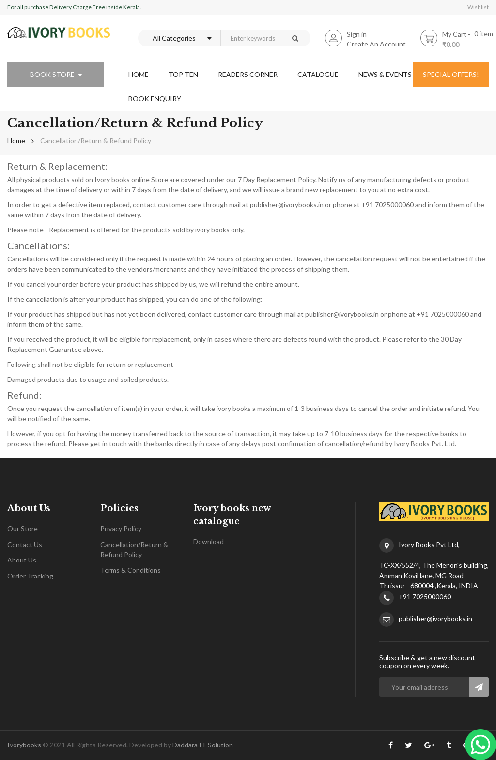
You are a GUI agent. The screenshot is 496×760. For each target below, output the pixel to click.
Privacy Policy (120, 528)
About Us (21, 560)
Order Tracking (30, 576)
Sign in (357, 34)
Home (16, 141)
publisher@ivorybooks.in (435, 618)
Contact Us (24, 544)
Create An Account (376, 44)
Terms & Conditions (130, 570)
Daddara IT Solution (202, 745)
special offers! (451, 74)
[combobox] (249, 38)
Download (208, 541)
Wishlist (478, 7)
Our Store (22, 528)
